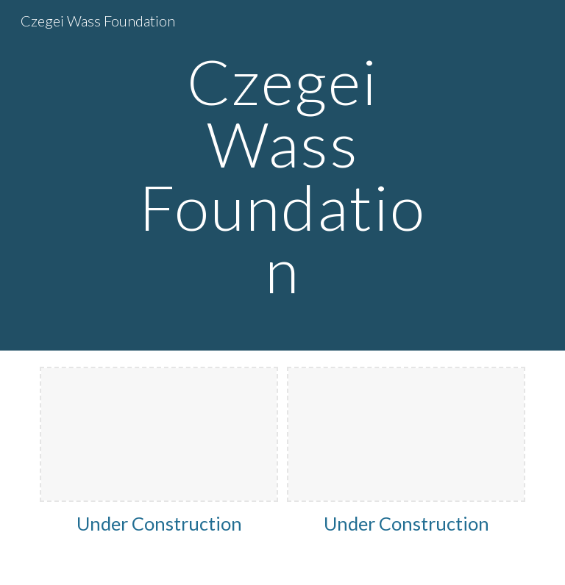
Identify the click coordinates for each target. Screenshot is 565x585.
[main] (282, 175)
